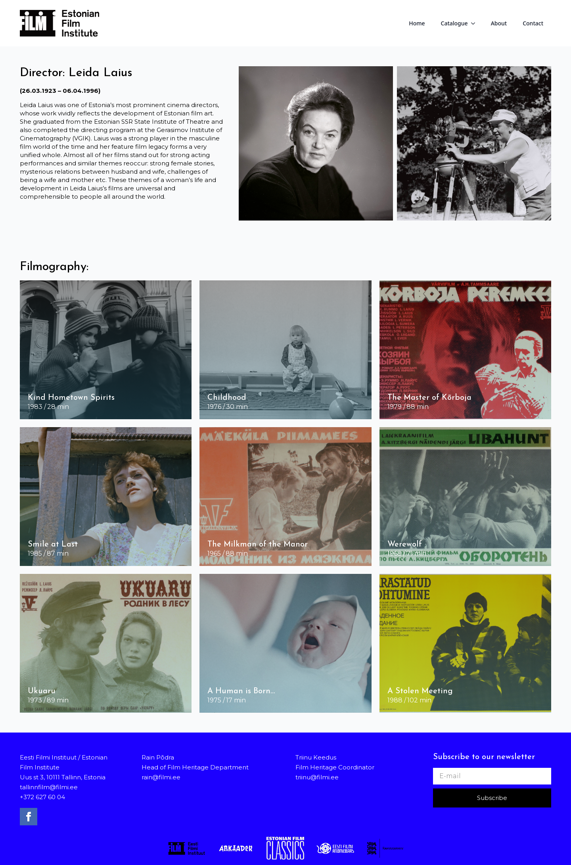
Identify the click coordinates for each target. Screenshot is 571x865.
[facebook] (28, 816)
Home (417, 23)
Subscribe (492, 798)
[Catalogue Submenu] (475, 23)
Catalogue (454, 23)
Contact (533, 23)
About (499, 23)
